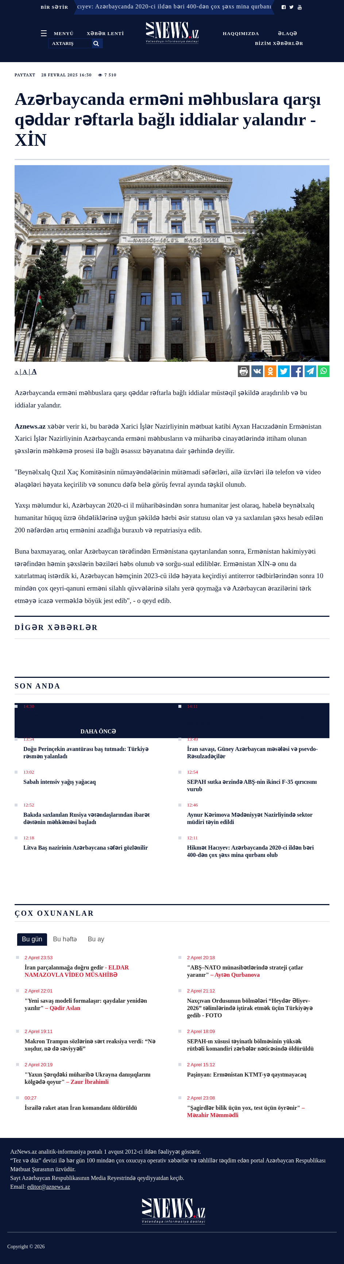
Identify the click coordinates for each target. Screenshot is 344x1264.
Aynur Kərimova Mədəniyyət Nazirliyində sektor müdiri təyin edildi (250, 818)
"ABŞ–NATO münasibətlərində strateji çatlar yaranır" (245, 971)
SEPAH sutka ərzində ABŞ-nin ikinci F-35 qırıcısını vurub (252, 785)
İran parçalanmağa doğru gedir (77, 971)
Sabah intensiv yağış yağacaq (59, 782)
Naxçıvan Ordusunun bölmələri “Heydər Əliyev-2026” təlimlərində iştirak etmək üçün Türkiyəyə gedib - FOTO (250, 1008)
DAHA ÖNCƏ (98, 731)
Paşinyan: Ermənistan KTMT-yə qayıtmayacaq (246, 1074)
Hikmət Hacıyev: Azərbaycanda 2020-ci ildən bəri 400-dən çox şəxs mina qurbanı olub (250, 851)
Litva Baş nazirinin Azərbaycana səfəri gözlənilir (85, 847)
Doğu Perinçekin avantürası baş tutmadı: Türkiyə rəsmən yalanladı (85, 752)
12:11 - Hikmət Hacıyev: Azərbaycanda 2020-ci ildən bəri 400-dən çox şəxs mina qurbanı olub (159, 6)
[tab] (32, 939)
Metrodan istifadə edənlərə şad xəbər (71, 716)
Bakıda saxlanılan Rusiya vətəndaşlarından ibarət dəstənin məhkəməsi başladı (86, 818)
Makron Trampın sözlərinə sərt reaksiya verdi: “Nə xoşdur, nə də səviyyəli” (90, 1045)
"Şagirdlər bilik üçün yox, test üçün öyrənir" (246, 1111)
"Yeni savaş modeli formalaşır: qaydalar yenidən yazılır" (86, 1004)
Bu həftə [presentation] (65, 939)
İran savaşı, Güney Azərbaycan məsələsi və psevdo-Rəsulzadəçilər (252, 752)
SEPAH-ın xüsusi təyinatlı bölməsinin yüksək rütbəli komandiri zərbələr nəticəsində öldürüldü (250, 1045)
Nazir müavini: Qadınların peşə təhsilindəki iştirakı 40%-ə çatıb (252, 719)
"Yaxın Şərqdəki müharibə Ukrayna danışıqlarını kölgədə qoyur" (88, 1078)
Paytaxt (25, 74)
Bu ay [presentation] (96, 939)
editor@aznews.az (48, 1187)
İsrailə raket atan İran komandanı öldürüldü (81, 1108)
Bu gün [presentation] (32, 939)
